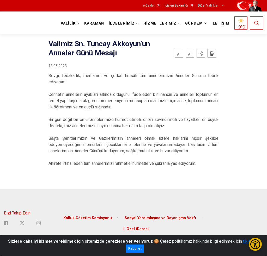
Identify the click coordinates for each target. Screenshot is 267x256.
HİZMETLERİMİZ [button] (160, 23)
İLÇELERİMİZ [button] (122, 23)
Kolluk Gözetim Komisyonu (87, 218)
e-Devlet (149, 5)
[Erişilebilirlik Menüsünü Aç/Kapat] (255, 244)
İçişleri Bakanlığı (176, 5)
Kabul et (135, 248)
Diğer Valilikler (208, 5)
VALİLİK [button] (68, 23)
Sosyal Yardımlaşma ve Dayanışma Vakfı (161, 218)
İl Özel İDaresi (136, 229)
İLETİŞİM (220, 23)
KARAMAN (94, 23)
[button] (201, 53)
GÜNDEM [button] (194, 23)
